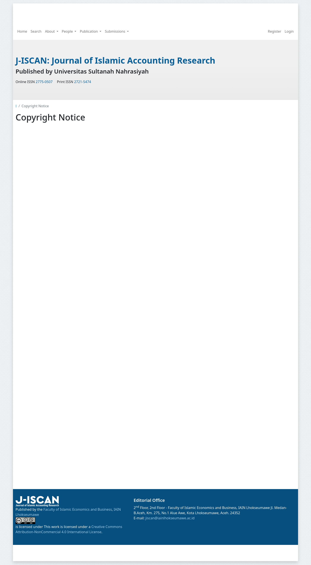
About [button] (50, 31)
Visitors (238, 395)
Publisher (239, 293)
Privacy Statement (246, 355)
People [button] (68, 31)
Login (289, 31)
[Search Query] (267, 13)
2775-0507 (44, 82)
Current (238, 302)
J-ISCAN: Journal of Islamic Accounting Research (118, 60)
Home (22, 31)
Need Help (240, 382)
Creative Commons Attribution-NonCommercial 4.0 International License (260, 474)
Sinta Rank (240, 120)
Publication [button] (89, 31)
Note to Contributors (248, 364)
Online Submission (247, 320)
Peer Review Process (248, 267)
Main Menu (241, 231)
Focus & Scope (243, 249)
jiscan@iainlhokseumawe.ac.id (170, 518)
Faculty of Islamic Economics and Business (77, 509)
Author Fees (241, 338)
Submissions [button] (115, 31)
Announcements (137, 553)
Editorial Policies (245, 258)
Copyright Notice (245, 347)
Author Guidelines (246, 329)
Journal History (244, 284)
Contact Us (240, 373)
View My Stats (245, 402)
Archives (238, 311)
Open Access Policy (247, 276)
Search (36, 31)
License (238, 443)
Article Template (251, 159)
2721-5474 (82, 82)
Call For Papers (244, 240)
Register (274, 31)
